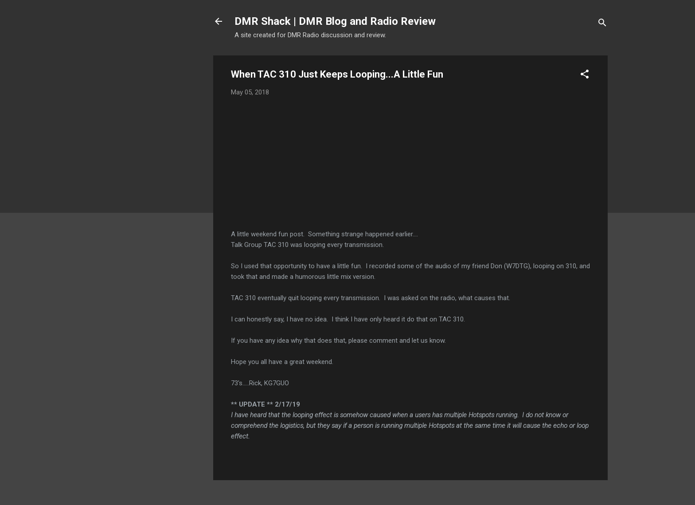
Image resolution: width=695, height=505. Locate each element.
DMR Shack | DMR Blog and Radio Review (335, 21)
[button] (584, 75)
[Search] (602, 24)
